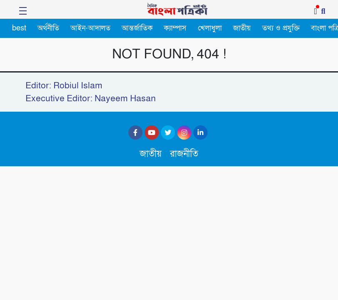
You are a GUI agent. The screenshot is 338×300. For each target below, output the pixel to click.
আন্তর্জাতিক (137, 28)
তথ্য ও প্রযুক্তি (281, 28)
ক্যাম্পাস (175, 28)
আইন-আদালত (90, 28)
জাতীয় (242, 28)
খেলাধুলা (210, 28)
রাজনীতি (184, 154)
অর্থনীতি (48, 28)
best (19, 28)
